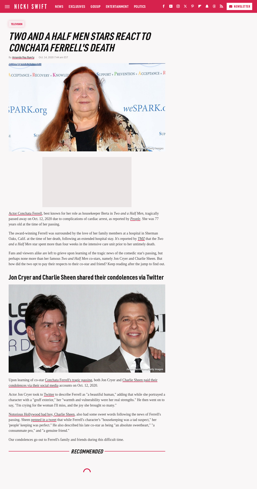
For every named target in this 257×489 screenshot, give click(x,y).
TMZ (141, 239)
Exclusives (77, 6)
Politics (140, 6)
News (59, 6)
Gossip (95, 6)
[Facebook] (164, 7)
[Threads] (214, 7)
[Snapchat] (207, 7)
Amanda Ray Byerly (23, 57)
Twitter (49, 394)
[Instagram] (178, 7)
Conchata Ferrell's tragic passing (68, 380)
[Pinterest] (193, 7)
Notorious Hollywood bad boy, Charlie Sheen (42, 414)
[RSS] (221, 7)
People (135, 219)
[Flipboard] (200, 7)
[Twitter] (185, 7)
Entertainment (117, 6)
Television (16, 24)
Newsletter (239, 6)
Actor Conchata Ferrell (25, 213)
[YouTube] (171, 7)
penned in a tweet (43, 420)
